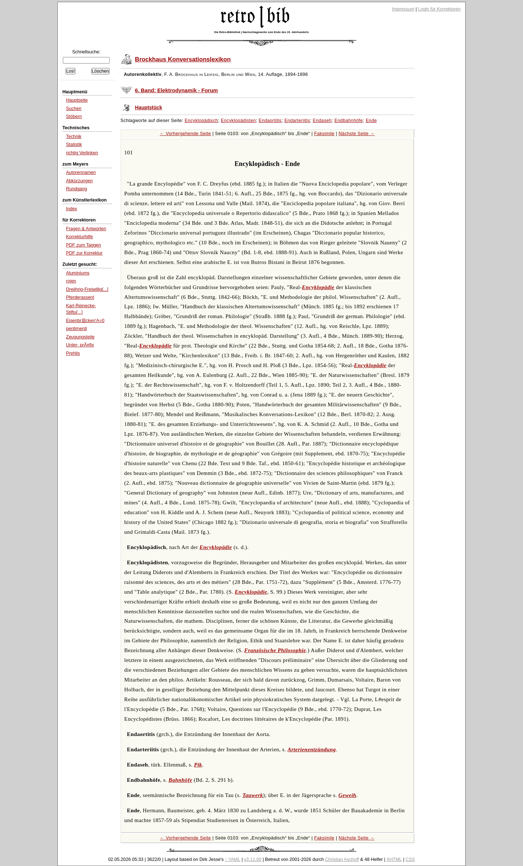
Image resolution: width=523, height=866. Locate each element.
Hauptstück (148, 107)
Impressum (403, 9)
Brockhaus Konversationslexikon (183, 59)
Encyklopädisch (201, 120)
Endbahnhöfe (349, 120)
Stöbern (74, 116)
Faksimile (324, 133)
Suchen (73, 108)
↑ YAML (232, 859)
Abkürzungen (79, 180)
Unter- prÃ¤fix (80, 344)
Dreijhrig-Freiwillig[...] (87, 289)
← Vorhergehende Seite (185, 133)
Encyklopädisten (238, 120)
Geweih (347, 795)
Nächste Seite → (356, 133)
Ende (371, 120)
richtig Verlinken (82, 152)
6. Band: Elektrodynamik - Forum (176, 90)
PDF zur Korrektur (84, 253)
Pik (198, 765)
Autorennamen (81, 172)
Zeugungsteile (80, 337)
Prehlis (73, 353)
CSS (410, 859)
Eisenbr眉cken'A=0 (85, 320)
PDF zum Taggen (83, 245)
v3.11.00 (253, 859)
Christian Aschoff (342, 859)
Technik (73, 136)
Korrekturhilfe (79, 236)
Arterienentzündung (312, 749)
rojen (71, 281)
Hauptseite (77, 100)
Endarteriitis (297, 120)
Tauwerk (252, 795)
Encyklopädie (318, 287)
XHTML (394, 859)
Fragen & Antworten (86, 228)
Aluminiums (78, 273)
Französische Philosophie (275, 650)
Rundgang (76, 188)
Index (71, 208)
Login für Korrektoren (439, 9)
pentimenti (76, 328)
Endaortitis (270, 120)
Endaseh (322, 120)
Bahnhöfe (180, 780)
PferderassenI (80, 297)
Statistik (74, 144)
